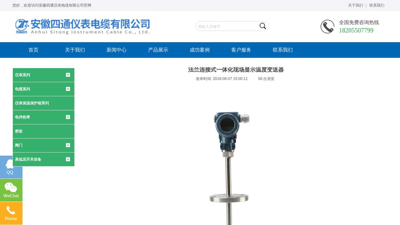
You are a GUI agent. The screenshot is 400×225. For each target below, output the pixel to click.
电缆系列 (22, 89)
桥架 (18, 131)
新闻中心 (117, 49)
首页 (33, 49)
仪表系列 (22, 75)
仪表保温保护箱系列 (32, 103)
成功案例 (200, 49)
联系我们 (283, 49)
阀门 (18, 145)
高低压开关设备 (28, 159)
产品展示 (158, 49)
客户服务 (241, 49)
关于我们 (75, 49)
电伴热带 (22, 117)
